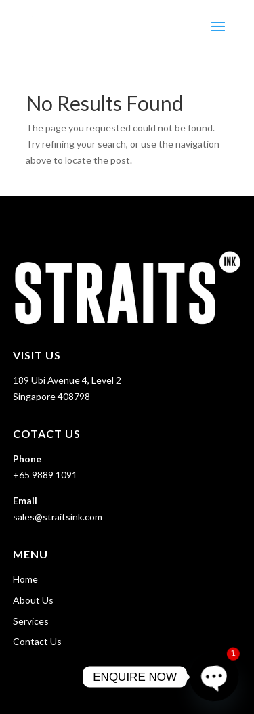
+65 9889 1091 (45, 475)
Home (25, 579)
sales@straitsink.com (57, 516)
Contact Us (37, 641)
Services (31, 621)
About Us (33, 600)
